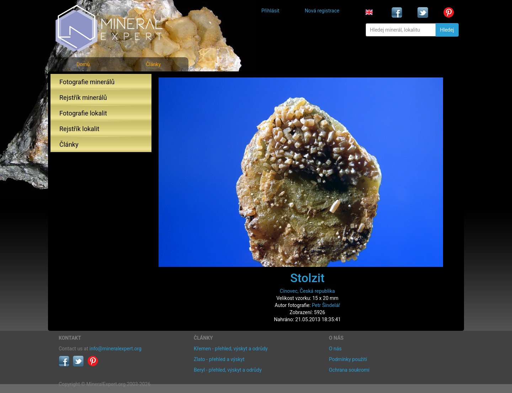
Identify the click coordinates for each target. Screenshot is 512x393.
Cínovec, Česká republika (307, 291)
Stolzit (307, 278)
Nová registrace (322, 11)
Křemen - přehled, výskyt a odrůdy (231, 348)
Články (153, 64)
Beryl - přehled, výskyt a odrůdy (228, 370)
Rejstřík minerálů (83, 97)
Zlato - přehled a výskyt (219, 359)
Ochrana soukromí (349, 370)
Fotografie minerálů (86, 82)
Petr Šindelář (326, 305)
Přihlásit (270, 11)
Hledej (447, 30)
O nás (335, 348)
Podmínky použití (348, 359)
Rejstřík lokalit (79, 129)
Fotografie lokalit (83, 113)
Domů (83, 64)
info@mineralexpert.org (116, 348)
